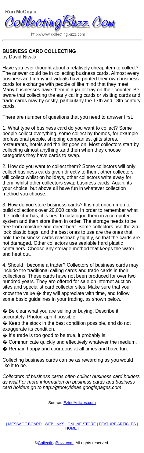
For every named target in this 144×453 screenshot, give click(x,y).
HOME (71, 428)
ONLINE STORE (81, 424)
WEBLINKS (54, 424)
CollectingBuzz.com (56, 443)
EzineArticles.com (79, 402)
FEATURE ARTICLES (117, 424)
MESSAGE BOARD (25, 424)
